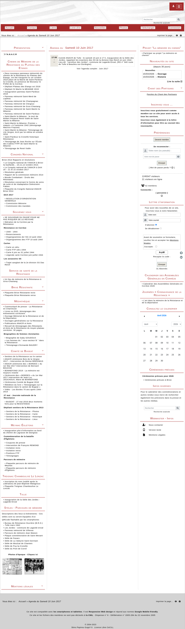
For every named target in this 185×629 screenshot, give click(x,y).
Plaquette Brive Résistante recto (20, 293)
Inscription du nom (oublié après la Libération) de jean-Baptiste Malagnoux (21, 482)
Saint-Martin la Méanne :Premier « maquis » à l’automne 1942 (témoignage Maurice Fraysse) (22, 125)
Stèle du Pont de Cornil (16, 549)
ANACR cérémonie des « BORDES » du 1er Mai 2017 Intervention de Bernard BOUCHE (22, 366)
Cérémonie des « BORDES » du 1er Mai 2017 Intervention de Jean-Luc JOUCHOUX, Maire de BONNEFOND (23, 377)
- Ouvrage (161, 74)
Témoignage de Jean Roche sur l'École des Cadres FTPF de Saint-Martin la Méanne (22, 143)
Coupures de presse (16, 443)
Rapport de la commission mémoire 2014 (24, 175)
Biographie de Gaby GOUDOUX (21, 338)
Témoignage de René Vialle (18, 148)
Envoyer (161, 163)
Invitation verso (13, 450)
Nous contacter (155, 425)
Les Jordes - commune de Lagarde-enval (24, 528)
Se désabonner (152, 228)
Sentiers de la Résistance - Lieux (22, 419)
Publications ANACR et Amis (18, 323)
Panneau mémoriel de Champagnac (21, 101)
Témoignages (12, 456)
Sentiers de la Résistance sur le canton (23, 356)
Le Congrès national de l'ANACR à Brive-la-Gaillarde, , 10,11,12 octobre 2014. (23, 164)
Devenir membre (162, 140)
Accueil (21, 35)
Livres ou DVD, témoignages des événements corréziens (19, 312)
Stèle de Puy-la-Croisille (16, 546)
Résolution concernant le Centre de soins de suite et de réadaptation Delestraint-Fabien (23, 184)
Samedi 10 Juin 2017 (49, 35)
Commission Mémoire (16, 203)
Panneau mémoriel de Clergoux (19, 104)
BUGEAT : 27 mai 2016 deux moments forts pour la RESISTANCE (23, 403)
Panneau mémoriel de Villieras (19, 530)
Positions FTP (13, 453)
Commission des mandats (18, 206)
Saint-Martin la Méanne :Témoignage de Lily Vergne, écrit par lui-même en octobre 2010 (23, 132)
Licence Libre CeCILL (104, 627)
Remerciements (13, 234)
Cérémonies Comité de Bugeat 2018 (22, 382)
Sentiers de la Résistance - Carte (22, 414)
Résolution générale (14, 172)
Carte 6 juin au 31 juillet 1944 (20, 252)
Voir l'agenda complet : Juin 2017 (92, 69)
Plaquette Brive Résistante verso (20, 295)
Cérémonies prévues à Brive (158, 380)
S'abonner (150, 225)
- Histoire (161, 77)
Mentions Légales (156, 435)
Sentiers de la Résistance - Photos (23, 411)
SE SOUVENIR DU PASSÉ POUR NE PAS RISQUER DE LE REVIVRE (21, 218)
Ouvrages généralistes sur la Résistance (24, 321)
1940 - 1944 (12, 232)
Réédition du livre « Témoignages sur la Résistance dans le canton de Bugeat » (22, 386)
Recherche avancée (162, 23)
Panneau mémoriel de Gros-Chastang (22, 106)
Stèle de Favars (12, 538)
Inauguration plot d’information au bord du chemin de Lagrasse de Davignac (22, 431)
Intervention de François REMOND (22, 445)
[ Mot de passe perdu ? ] (162, 167)
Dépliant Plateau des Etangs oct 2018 (22, 86)
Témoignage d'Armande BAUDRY (22, 345)
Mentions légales (27, 586)
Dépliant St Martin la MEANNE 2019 (22, 89)
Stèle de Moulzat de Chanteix (18, 543)
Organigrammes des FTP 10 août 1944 (24, 239)
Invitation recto (13, 448)
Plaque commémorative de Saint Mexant (24, 536)
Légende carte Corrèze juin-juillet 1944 (25, 255)
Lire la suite (174, 81)
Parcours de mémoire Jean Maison (21, 533)
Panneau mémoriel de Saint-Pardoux (22, 114)
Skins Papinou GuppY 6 (82, 627)
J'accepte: (149, 247)
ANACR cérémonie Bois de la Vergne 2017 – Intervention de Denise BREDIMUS (23, 360)
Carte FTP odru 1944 (16, 250)
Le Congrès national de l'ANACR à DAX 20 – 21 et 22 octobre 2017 (22, 168)
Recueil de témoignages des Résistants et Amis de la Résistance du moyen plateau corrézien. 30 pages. (23, 328)
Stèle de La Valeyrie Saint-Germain (21, 541)
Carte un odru (13, 247)
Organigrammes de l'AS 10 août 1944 (24, 237)
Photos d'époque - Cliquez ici (23, 554)
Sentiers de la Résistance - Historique (24, 417)
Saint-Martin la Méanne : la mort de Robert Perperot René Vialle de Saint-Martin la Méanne (21, 118)
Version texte (154, 430)
